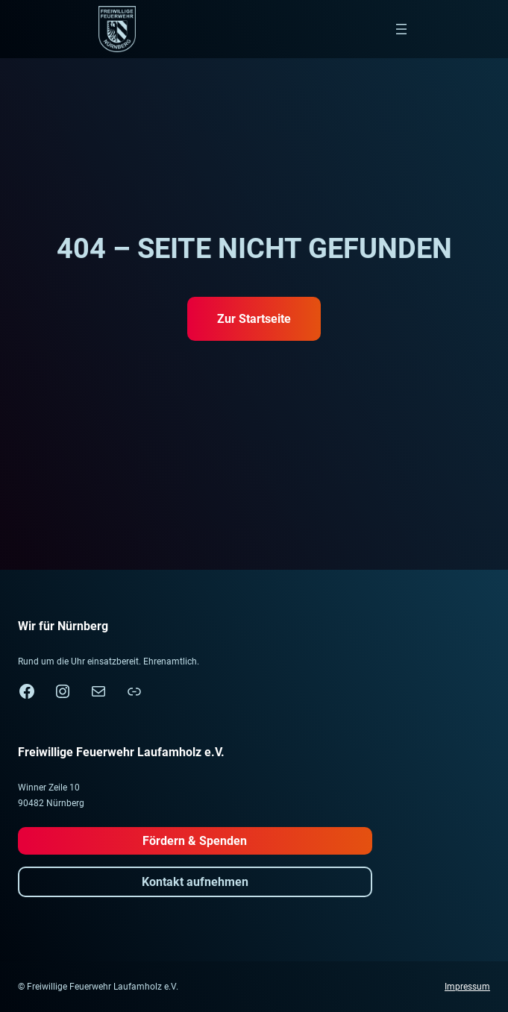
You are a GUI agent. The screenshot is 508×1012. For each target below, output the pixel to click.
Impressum (467, 986)
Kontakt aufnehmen (195, 882)
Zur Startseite (254, 319)
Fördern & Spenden (194, 841)
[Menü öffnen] (401, 29)
